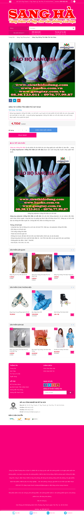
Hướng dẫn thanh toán (16, 392)
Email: (22, 412)
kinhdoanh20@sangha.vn (32, 412)
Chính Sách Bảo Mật (49, 368)
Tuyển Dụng (13, 376)
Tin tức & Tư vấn (60, 32)
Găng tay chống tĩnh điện (17, 147)
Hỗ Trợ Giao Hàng (15, 384)
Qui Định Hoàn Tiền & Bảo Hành (19, 387)
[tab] (42, 143)
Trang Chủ (13, 368)
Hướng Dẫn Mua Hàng (16, 389)
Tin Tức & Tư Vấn (15, 374)
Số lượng (11, 130)
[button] (42, 143)
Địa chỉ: (22, 405)
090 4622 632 (36, 32)
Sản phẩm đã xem (19, 33)
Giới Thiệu (13, 371)
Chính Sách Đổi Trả (48, 371)
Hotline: (22, 407)
